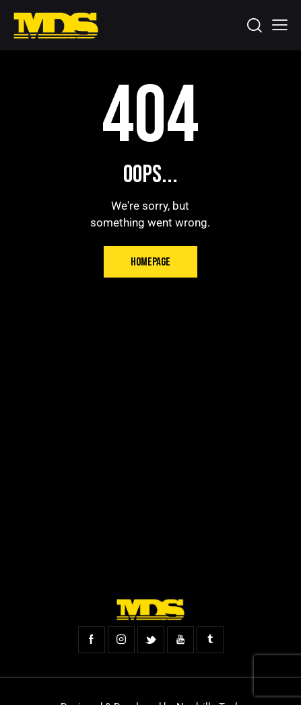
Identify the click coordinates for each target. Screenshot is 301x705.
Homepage (150, 262)
